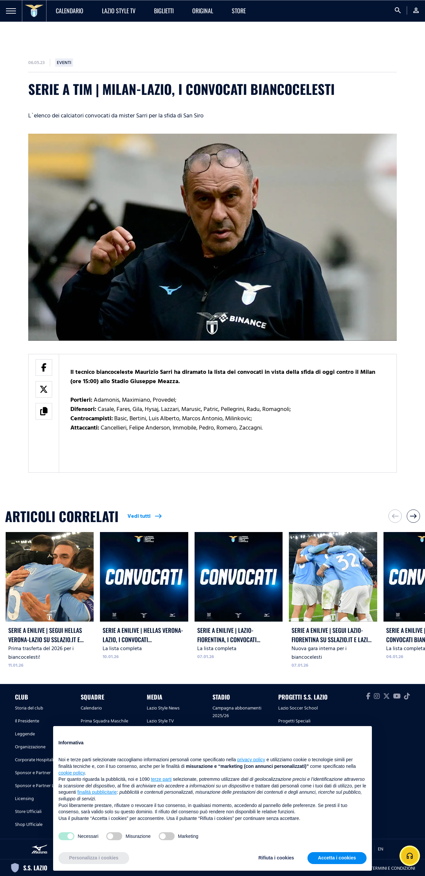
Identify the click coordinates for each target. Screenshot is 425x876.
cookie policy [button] (71, 772)
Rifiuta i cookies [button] (276, 857)
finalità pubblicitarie (97, 792)
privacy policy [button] (251, 759)
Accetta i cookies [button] (337, 857)
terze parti (161, 779)
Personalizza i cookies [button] (94, 857)
